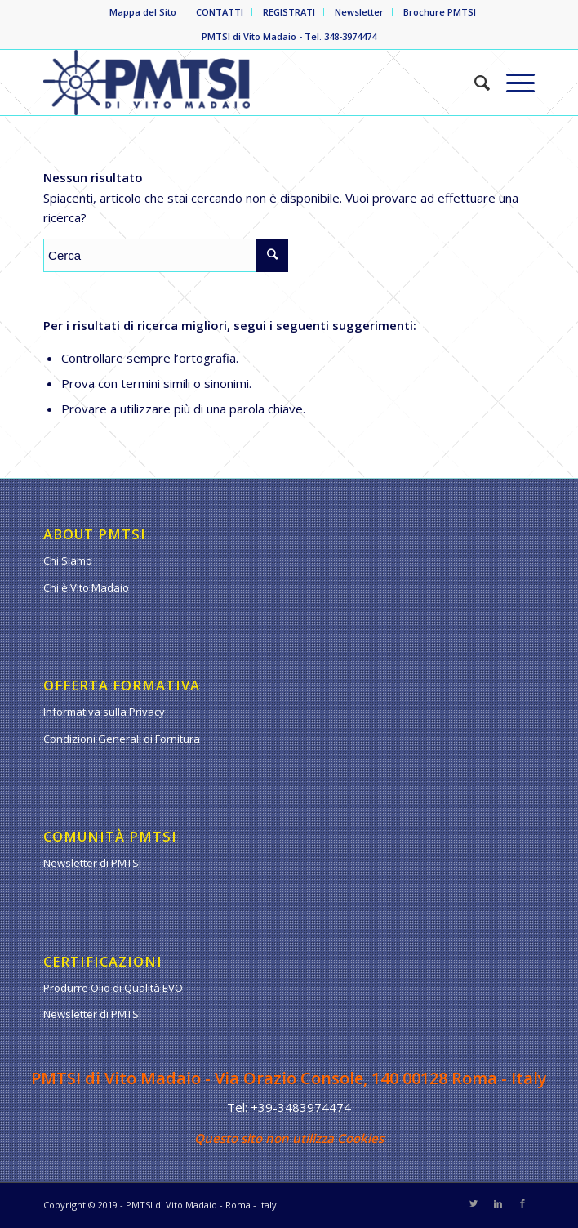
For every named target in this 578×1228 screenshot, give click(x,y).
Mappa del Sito (142, 12)
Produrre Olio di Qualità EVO (113, 987)
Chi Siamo (67, 560)
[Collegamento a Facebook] (522, 1203)
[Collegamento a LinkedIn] (498, 1203)
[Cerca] (474, 82)
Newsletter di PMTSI (92, 862)
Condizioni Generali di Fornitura (121, 738)
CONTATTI (219, 12)
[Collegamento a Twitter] (473, 1203)
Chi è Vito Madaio (86, 587)
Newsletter (359, 12)
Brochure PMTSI (439, 12)
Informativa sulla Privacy (104, 711)
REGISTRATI (289, 12)
